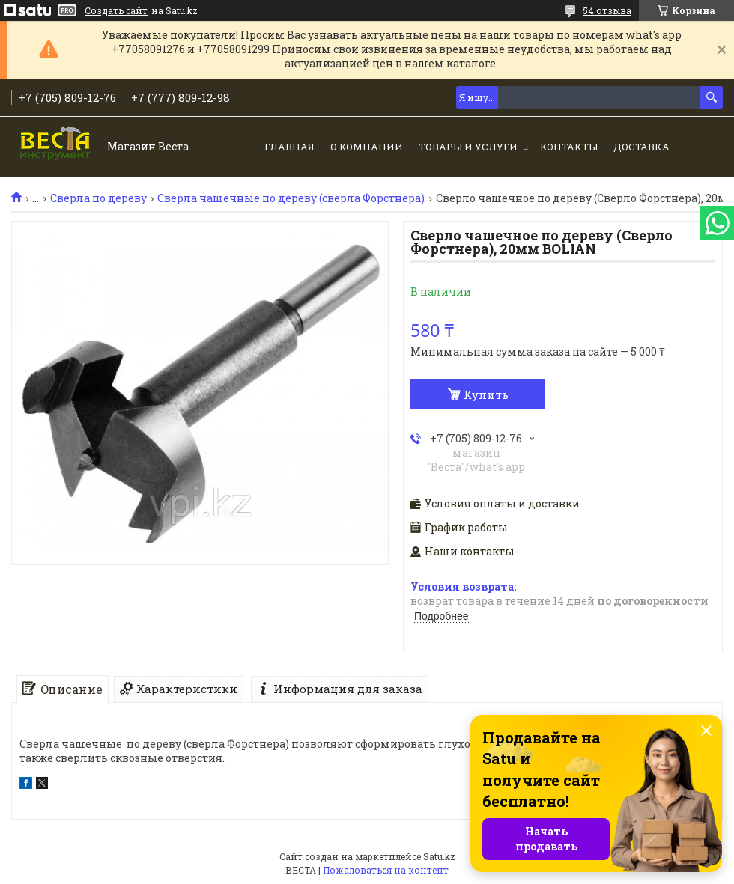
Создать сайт (116, 10)
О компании (366, 146)
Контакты (569, 146)
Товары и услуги (468, 146)
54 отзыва (607, 10)
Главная (289, 146)
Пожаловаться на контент (386, 870)
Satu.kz (439, 856)
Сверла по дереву (98, 198)
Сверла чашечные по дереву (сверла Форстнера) (291, 198)
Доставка (641, 146)
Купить (486, 394)
